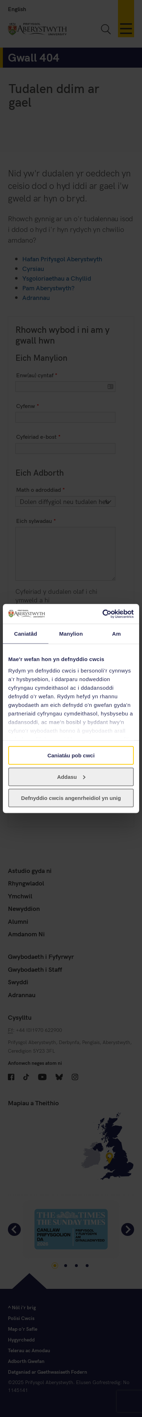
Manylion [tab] (71, 634)
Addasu (71, 776)
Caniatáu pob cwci (71, 755)
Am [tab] (116, 634)
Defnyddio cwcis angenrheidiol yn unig (71, 798)
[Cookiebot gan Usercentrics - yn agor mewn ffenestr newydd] (102, 613)
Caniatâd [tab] (25, 634)
